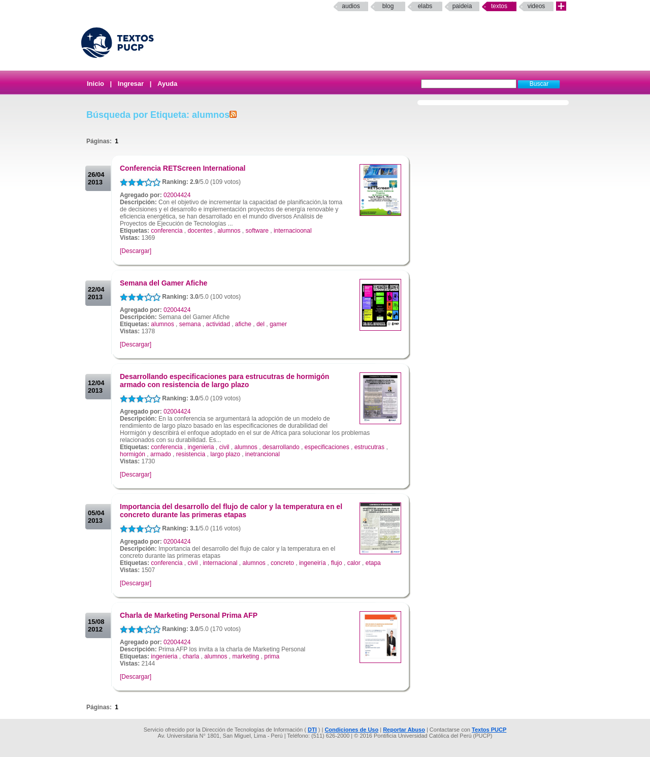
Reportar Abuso (404, 730)
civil (224, 447)
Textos (499, 6)
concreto (282, 562)
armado (160, 454)
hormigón (132, 454)
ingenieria (200, 447)
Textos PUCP (489, 730)
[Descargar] (135, 251)
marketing (246, 656)
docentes (199, 230)
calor (354, 562)
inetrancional (262, 454)
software (257, 230)
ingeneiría (312, 562)
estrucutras (369, 447)
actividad (218, 324)
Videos (536, 6)
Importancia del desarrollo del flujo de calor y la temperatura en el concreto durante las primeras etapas (231, 510)
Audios (351, 6)
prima (271, 656)
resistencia (190, 454)
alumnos (228, 230)
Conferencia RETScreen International (182, 168)
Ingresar (131, 83)
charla (190, 656)
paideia (462, 6)
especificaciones (327, 447)
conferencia (166, 230)
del (260, 324)
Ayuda (167, 83)
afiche (243, 324)
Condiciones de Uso (351, 730)
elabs (425, 6)
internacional (220, 562)
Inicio (95, 83)
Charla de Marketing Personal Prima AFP (188, 615)
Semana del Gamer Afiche (163, 283)
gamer (278, 324)
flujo (336, 562)
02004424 (177, 195)
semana (190, 324)
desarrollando (281, 447)
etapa (373, 562)
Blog (388, 6)
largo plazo (225, 454)
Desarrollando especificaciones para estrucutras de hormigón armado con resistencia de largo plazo (224, 380)
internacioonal (293, 230)
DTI (312, 730)
